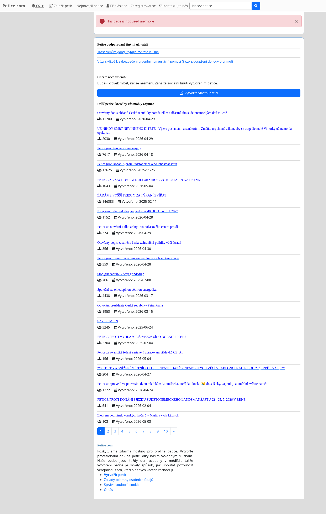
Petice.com (13, 6)
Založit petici (61, 6)
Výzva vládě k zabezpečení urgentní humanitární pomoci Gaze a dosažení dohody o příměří (165, 61)
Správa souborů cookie (122, 484)
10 (166, 431)
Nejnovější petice (90, 6)
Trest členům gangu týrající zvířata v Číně (128, 52)
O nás (108, 489)
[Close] (296, 21)
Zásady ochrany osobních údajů (128, 479)
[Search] (220, 6)
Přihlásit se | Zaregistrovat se (131, 6)
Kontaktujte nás (173, 6)
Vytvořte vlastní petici (199, 93)
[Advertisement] (53, 74)
